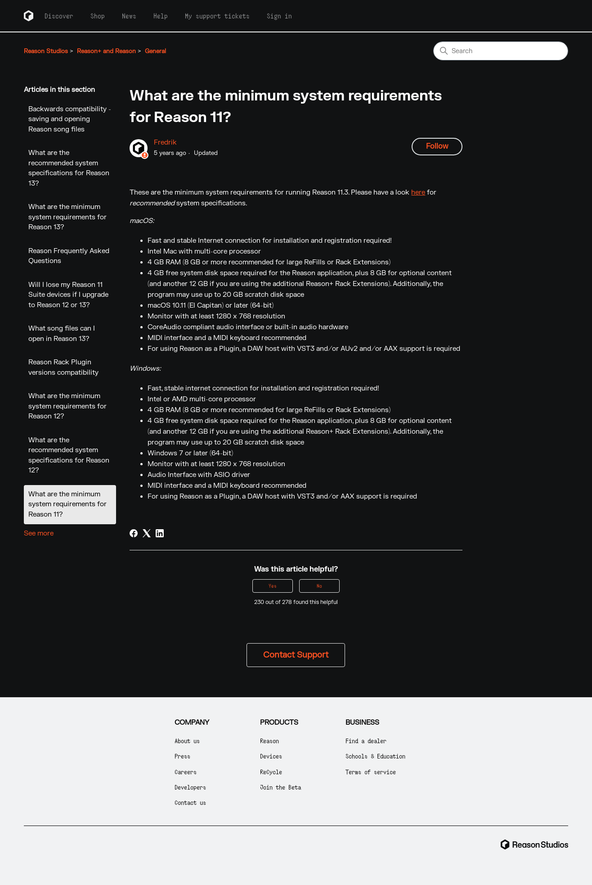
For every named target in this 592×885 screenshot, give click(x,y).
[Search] (501, 51)
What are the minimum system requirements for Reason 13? (67, 217)
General (155, 51)
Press (182, 756)
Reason (269, 740)
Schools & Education (375, 756)
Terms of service (370, 771)
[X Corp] (147, 533)
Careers (186, 771)
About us (187, 740)
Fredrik (165, 142)
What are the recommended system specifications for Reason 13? (68, 168)
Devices (271, 756)
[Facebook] (134, 533)
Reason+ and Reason (106, 51)
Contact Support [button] (295, 655)
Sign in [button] (279, 15)
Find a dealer (365, 740)
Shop (97, 15)
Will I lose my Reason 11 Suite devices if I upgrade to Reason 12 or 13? (68, 295)
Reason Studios (46, 51)
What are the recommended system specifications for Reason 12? (68, 455)
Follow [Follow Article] (437, 146)
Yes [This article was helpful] (273, 585)
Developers (190, 787)
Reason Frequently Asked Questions (68, 256)
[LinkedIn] (160, 533)
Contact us (190, 802)
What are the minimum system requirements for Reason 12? (67, 406)
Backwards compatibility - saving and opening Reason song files (69, 119)
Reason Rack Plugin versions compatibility (63, 367)
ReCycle (271, 771)
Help (160, 15)
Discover (59, 15)
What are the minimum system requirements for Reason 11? (67, 504)
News (129, 15)
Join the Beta (280, 787)
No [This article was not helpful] (319, 585)
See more (39, 533)
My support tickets (217, 15)
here (418, 192)
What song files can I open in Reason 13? (61, 333)
